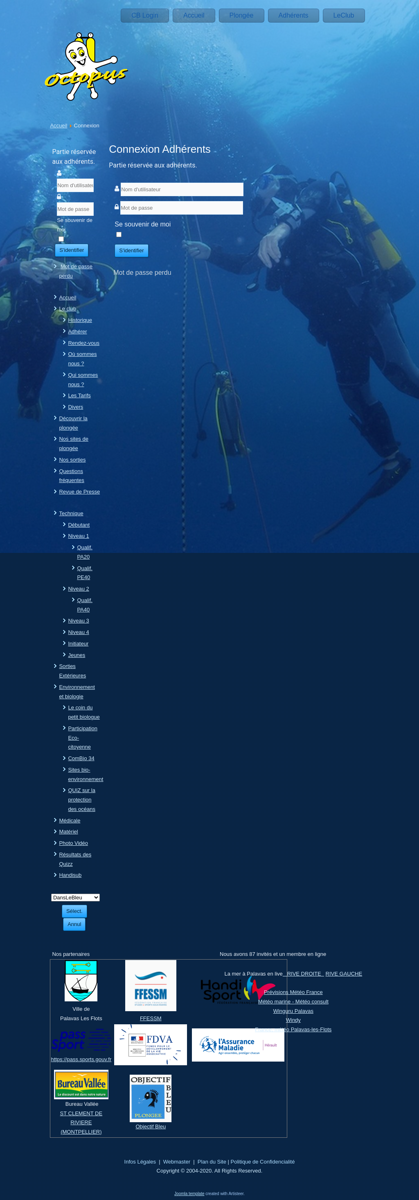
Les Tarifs (79, 395)
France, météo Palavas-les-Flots (293, 1029)
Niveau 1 (78, 536)
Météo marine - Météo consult (293, 1001)
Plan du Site (212, 1162)
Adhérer (77, 331)
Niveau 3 (78, 621)
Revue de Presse (79, 492)
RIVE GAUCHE (344, 974)
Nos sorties (72, 460)
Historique (80, 320)
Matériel (68, 832)
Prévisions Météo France (293, 992)
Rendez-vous (83, 343)
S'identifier (71, 250)
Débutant (79, 525)
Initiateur (78, 644)
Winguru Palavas (293, 1011)
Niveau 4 (78, 632)
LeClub (343, 15)
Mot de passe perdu (142, 272)
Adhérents (294, 15)
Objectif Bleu (150, 1126)
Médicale (69, 820)
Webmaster (176, 1162)
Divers (75, 407)
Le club (67, 309)
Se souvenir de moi (74, 225)
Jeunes (76, 655)
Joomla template (189, 1193)
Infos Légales (140, 1162)
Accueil (194, 15)
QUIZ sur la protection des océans (81, 799)
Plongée (242, 15)
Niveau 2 (78, 589)
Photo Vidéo (73, 843)
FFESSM (151, 1018)
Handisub (70, 875)
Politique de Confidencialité (263, 1162)
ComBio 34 (81, 758)
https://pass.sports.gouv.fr (81, 1059)
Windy (293, 1020)
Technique (71, 513)
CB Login (144, 15)
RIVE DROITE (303, 974)
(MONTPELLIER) (81, 1132)
